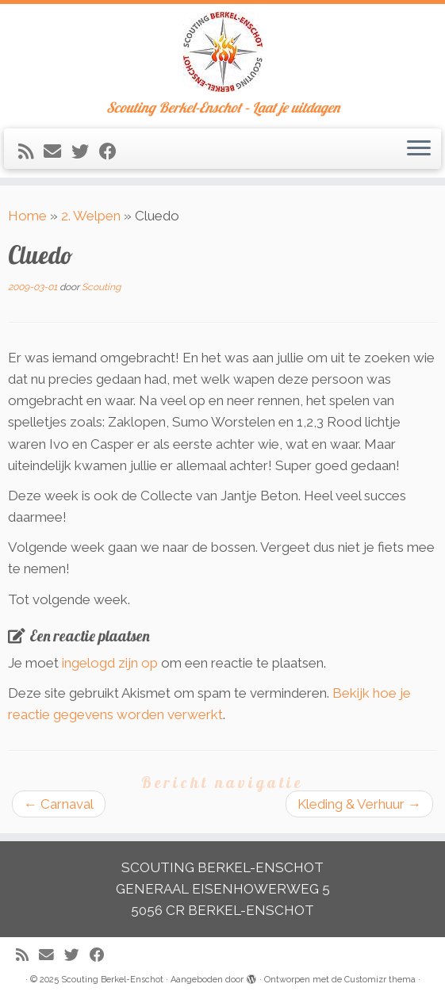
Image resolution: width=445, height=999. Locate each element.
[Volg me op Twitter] (85, 151)
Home (27, 216)
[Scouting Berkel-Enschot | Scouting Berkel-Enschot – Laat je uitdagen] (222, 52)
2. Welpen (91, 216)
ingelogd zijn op (110, 663)
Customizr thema (380, 979)
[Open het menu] (419, 149)
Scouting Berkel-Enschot (112, 979)
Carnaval (59, 804)
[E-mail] (57, 151)
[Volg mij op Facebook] (113, 151)
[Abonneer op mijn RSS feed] (31, 151)
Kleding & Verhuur (359, 804)
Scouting (101, 287)
